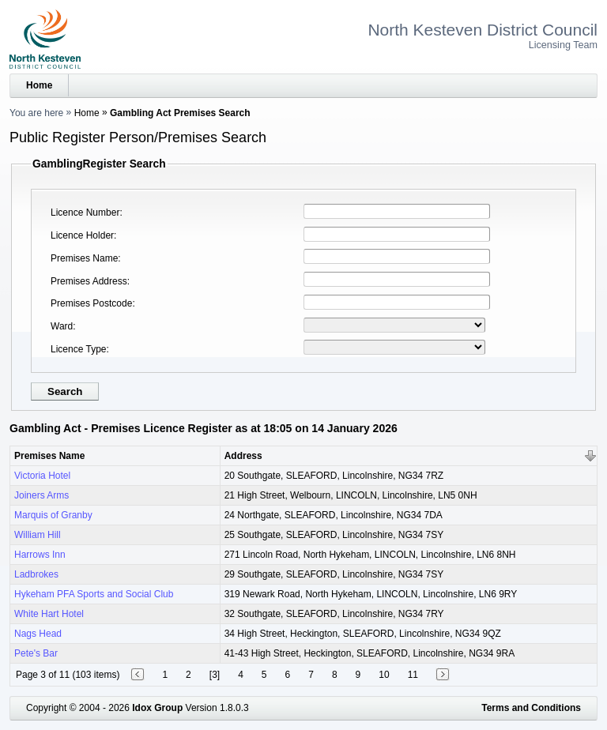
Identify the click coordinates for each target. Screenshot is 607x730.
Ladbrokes (36, 574)
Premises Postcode (91, 303)
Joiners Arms (41, 495)
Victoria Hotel (42, 475)
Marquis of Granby (53, 515)
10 (384, 674)
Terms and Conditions (531, 707)
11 (413, 674)
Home (39, 85)
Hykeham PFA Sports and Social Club (93, 594)
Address (243, 455)
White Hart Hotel (49, 613)
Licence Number (85, 212)
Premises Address (89, 281)
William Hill (37, 534)
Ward (62, 326)
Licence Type (79, 349)
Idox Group (157, 707)
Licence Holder (82, 235)
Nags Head (38, 633)
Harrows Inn (40, 554)
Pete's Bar (36, 653)
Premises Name (84, 258)
